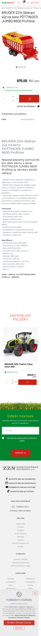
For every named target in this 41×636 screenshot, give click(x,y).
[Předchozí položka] (4, 342)
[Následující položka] (36, 342)
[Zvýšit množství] (13, 97)
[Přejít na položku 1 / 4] (17, 67)
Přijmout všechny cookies (20, 623)
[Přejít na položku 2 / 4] (19, 67)
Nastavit (20, 628)
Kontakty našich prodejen (20, 511)
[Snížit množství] (13, 100)
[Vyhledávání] (19, 3)
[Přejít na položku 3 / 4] (22, 67)
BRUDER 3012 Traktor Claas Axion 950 (19, 365)
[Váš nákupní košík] (23, 3)
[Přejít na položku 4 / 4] (24, 67)
